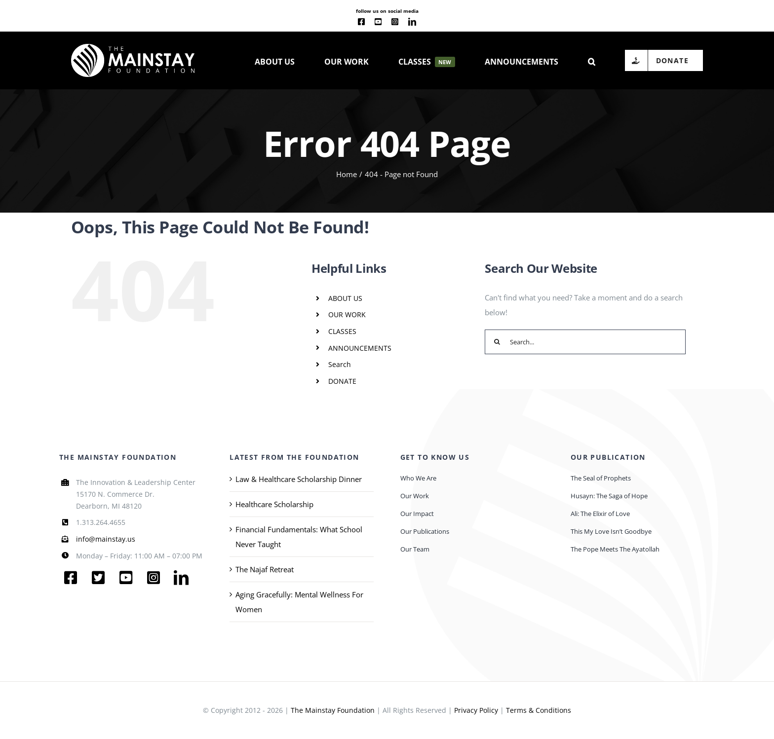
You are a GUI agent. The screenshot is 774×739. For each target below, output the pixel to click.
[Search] (497, 342)
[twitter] (98, 577)
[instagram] (394, 22)
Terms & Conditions (538, 710)
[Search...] (585, 342)
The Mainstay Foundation (333, 710)
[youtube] (378, 22)
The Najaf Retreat (264, 569)
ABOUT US (345, 298)
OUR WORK (347, 314)
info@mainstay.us (105, 539)
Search (339, 364)
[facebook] (361, 22)
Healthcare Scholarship (274, 504)
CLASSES (342, 331)
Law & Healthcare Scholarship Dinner (298, 479)
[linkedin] (412, 22)
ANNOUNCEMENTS (359, 348)
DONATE (342, 381)
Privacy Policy (476, 710)
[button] (591, 60)
